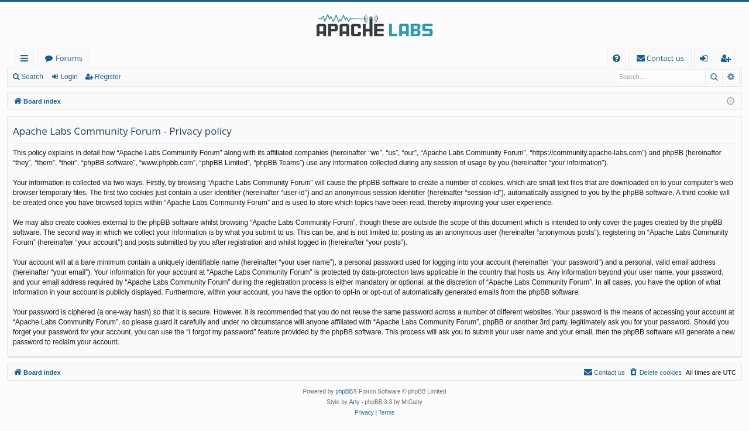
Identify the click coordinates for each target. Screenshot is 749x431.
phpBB (344, 391)
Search (32, 77)
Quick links (26, 60)
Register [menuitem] (727, 60)
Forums (69, 58)
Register (108, 77)
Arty (354, 402)
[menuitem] (616, 58)
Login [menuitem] (706, 60)
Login (68, 77)
